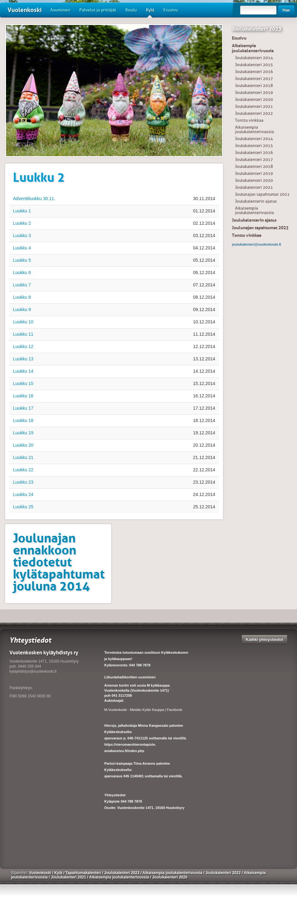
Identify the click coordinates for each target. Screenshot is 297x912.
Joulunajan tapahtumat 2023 (260, 227)
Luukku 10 (23, 321)
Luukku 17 (23, 408)
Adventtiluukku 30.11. (34, 198)
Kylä (150, 12)
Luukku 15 (23, 383)
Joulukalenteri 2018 (254, 85)
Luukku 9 (22, 309)
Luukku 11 (23, 334)
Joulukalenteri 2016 (254, 71)
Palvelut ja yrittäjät (97, 10)
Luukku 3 (22, 235)
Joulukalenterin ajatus (256, 201)
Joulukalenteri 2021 (254, 106)
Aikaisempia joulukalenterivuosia (253, 48)
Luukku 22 (23, 469)
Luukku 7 (22, 284)
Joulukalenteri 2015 (254, 64)
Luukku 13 (23, 358)
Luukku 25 (23, 506)
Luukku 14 (23, 371)
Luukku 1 (22, 210)
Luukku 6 (22, 272)
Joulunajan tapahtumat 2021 (262, 194)
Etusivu (170, 10)
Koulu (131, 10)
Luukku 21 (23, 457)
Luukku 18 (23, 420)
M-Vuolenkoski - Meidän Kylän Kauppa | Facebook (143, 710)
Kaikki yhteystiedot (264, 639)
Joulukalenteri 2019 (254, 92)
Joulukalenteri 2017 (254, 78)
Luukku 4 (22, 247)
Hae (286, 10)
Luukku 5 (22, 260)
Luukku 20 (23, 445)
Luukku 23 (23, 482)
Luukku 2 (22, 223)
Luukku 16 (23, 395)
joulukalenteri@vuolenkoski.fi (256, 244)
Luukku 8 (22, 297)
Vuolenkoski (25, 10)
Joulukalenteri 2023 (256, 28)
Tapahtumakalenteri (83, 873)
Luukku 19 (23, 432)
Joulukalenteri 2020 (254, 99)
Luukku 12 (23, 346)
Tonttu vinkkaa (249, 120)
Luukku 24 (23, 494)
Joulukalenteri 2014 (254, 57)
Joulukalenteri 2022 (254, 113)
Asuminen (60, 10)
